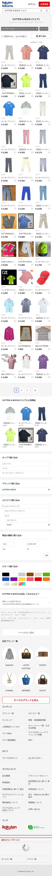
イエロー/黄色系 (25, 579)
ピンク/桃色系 (33, 579)
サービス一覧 (6, 859)
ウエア (43, 29)
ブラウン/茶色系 (33, 574)
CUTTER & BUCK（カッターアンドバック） (20, 29)
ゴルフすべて (28, 520)
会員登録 (44, 4)
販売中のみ (7, 36)
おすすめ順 (21, 36)
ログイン (32, 4)
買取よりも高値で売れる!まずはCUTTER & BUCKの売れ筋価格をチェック (26, 602)
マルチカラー (25, 584)
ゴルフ (27, 516)
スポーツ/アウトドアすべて (27, 511)
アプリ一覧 (31, 859)
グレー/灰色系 (25, 574)
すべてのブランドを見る (26, 700)
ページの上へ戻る (26, 632)
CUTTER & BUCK (26, 490)
